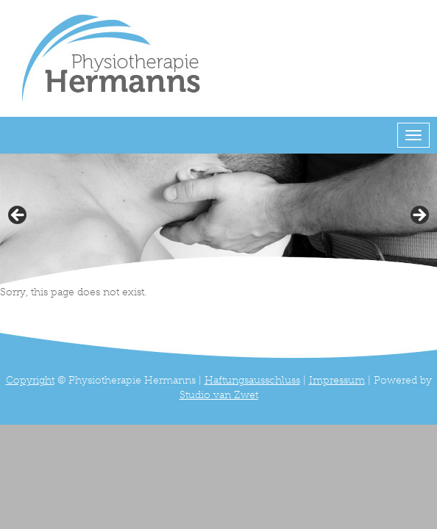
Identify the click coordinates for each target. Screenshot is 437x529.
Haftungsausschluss (252, 380)
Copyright (30, 380)
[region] (218, 219)
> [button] (419, 216)
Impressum (337, 380)
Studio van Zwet (219, 395)
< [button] (18, 216)
